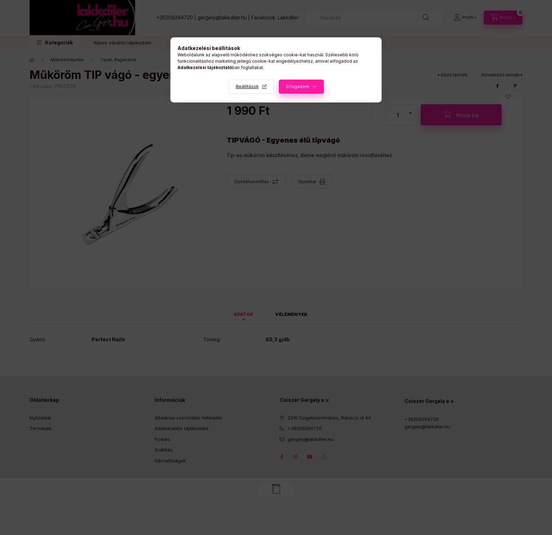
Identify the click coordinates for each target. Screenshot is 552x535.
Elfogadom (297, 86)
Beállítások (247, 86)
